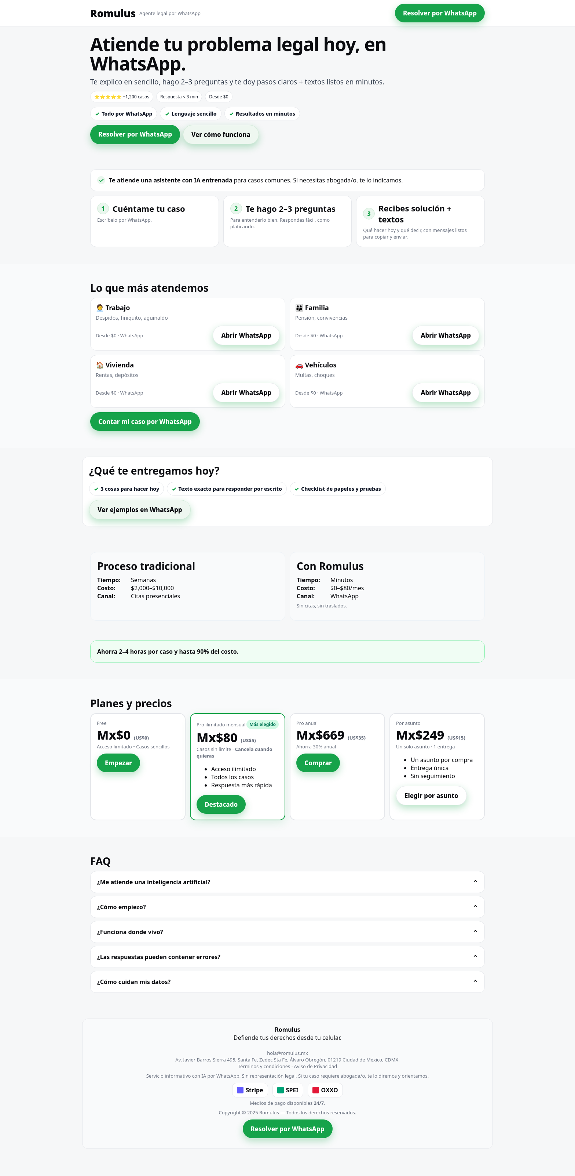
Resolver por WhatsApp (440, 13)
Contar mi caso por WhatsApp (145, 421)
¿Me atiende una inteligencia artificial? (287, 882)
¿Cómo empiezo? (287, 907)
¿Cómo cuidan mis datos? (287, 982)
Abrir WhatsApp (246, 335)
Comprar (318, 763)
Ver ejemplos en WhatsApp (140, 509)
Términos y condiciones (264, 1066)
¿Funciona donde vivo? (287, 932)
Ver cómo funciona (220, 134)
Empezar (118, 763)
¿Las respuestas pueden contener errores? (287, 957)
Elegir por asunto (431, 795)
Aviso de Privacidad (315, 1066)
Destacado (221, 804)
